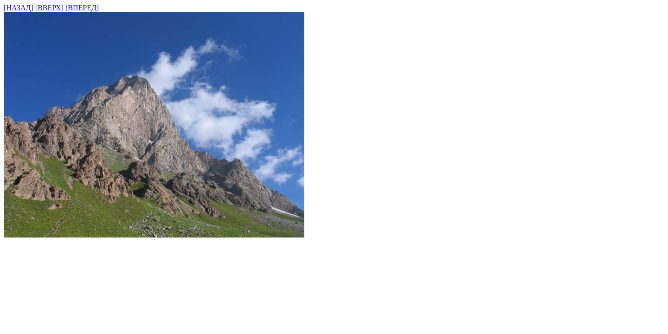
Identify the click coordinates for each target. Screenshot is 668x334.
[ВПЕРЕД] (82, 8)
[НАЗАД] (18, 8)
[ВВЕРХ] (49, 8)
